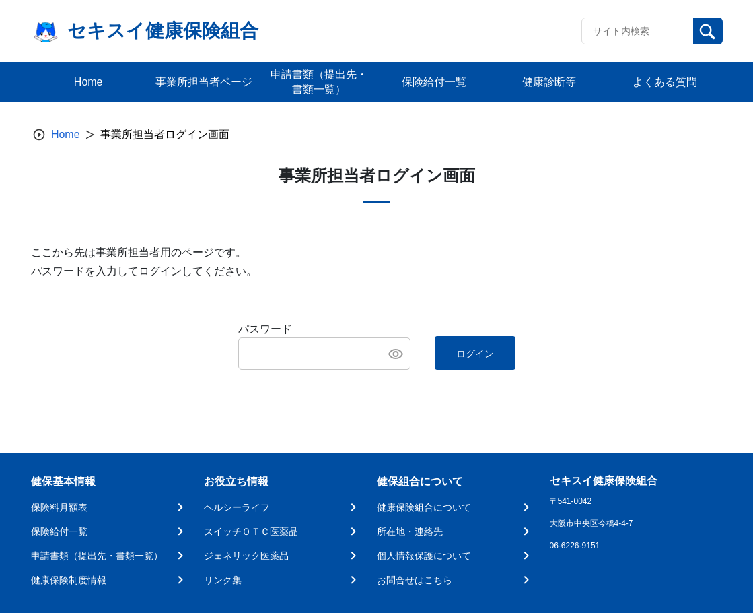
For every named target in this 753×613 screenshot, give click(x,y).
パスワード (265, 329)
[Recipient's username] (637, 31)
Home (65, 134)
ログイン (475, 353)
